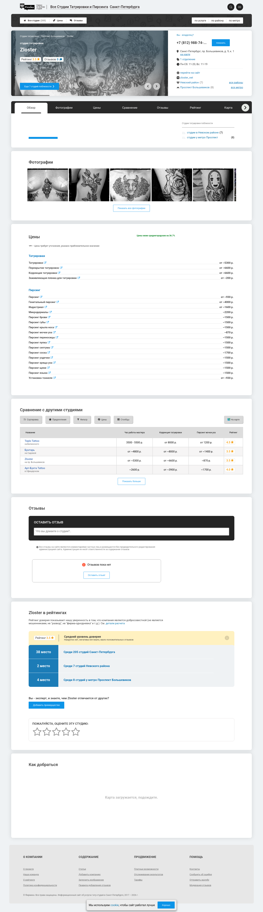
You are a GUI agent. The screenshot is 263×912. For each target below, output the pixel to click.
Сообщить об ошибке (202, 879)
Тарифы (138, 884)
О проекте (29, 874)
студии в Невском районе (203, 132)
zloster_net (186, 77)
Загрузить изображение (92, 884)
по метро (234, 20)
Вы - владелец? (185, 35)
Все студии (35, 20)
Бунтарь (30, 455)
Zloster (29, 464)
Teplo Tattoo (32, 446)
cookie (114, 905)
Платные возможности (147, 874)
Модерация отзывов (201, 890)
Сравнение (129, 107)
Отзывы (76, 20)
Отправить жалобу (200, 884)
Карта (228, 107)
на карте (185, 54)
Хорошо (166, 905)
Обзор (31, 107)
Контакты (195, 874)
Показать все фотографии (131, 213)
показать (220, 43)
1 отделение (187, 59)
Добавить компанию (91, 879)
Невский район (189, 82)
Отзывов (51, 59)
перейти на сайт (190, 72)
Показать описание (43, 140)
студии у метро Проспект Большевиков (202, 139)
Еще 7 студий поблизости (39, 86)
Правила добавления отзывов (96, 890)
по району (217, 20)
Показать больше (131, 486)
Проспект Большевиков (195, 87)
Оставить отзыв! (96, 580)
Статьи (83, 874)
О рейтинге (29, 884)
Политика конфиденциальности (41, 890)
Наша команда (31, 879)
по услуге (200, 20)
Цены (58, 20)
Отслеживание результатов (150, 879)
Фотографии (64, 107)
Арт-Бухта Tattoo (35, 473)
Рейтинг (195, 107)
